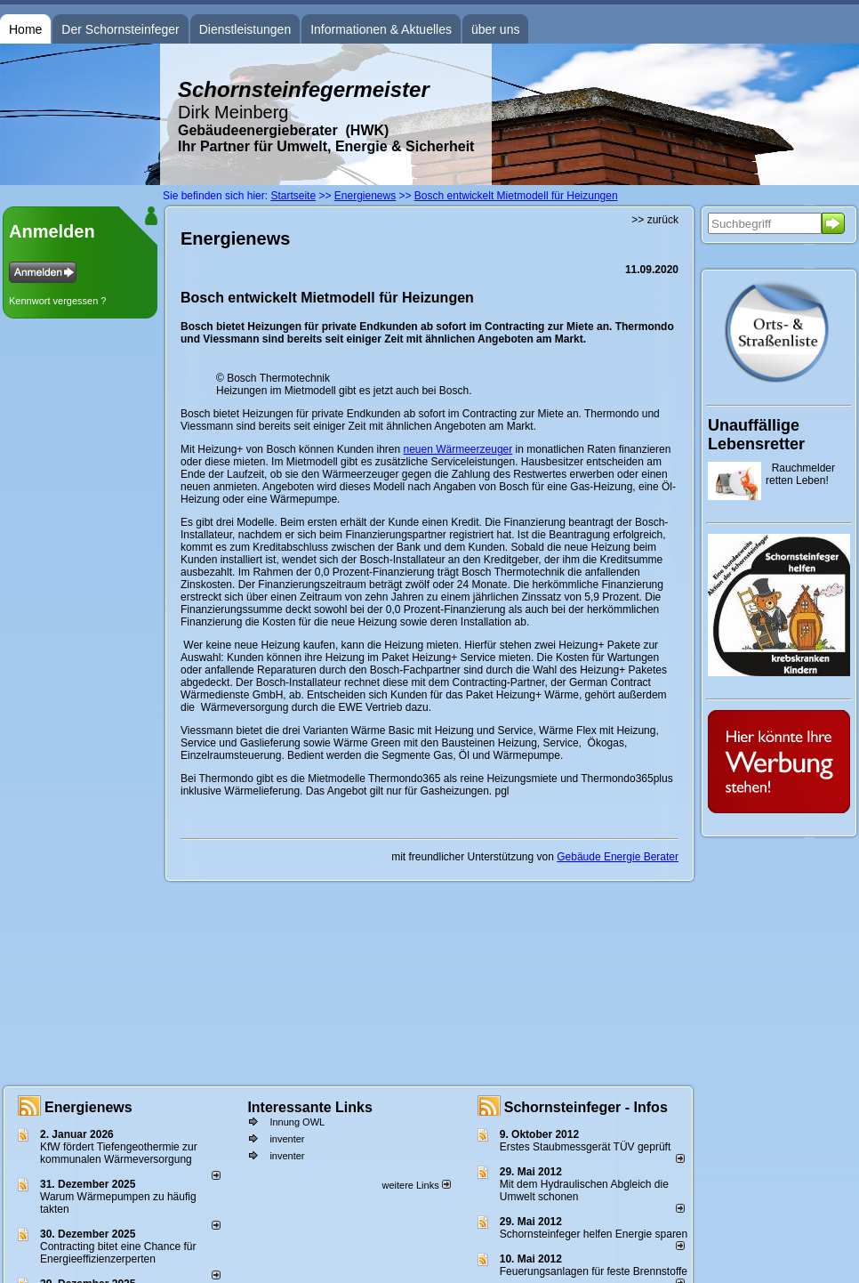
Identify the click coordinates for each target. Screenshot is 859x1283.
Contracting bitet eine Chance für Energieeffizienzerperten (118, 1252)
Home (25, 29)
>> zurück (654, 220)
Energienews (88, 1107)
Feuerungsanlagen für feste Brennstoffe (593, 1271)
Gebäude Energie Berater (617, 857)
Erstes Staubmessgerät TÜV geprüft (585, 1147)
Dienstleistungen (245, 29)
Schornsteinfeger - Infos (586, 1107)
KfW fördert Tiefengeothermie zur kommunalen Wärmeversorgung (118, 1153)
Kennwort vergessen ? (57, 300)
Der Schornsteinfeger (120, 29)
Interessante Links (310, 1107)
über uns (495, 29)
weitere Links (415, 1185)
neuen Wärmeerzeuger (458, 449)
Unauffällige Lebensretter (756, 434)
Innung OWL (297, 1122)
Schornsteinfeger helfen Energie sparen (593, 1234)
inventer (286, 1139)
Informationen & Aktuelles (381, 29)
